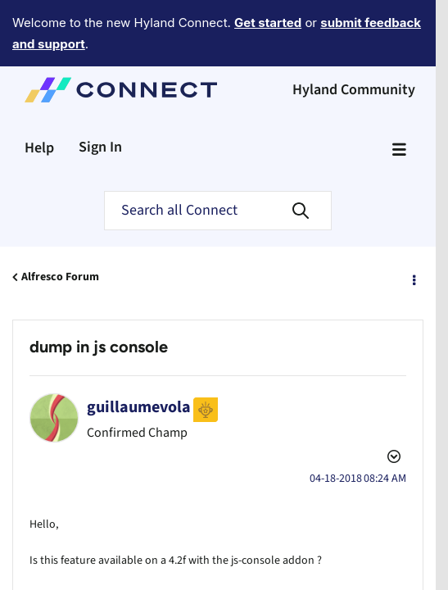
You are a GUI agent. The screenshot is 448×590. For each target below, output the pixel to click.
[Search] (218, 165)
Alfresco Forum (60, 232)
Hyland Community (353, 44)
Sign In (100, 102)
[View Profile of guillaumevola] (139, 362)
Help (39, 103)
